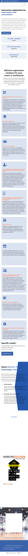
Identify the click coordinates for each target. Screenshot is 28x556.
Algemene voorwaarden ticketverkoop (11, 548)
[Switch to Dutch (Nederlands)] (11, 553)
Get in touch (6, 33)
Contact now (7, 353)
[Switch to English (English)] (19, 553)
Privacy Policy (6, 547)
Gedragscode (12, 547)
